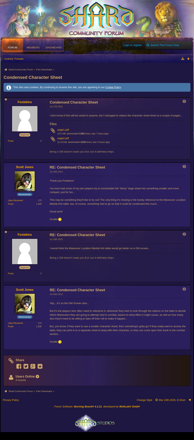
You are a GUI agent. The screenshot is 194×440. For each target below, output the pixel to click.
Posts (10, 141)
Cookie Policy (113, 87)
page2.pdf (63, 138)
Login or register (132, 45)
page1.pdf (63, 129)
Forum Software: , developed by (97, 406)
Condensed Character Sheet (33, 77)
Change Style (144, 400)
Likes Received (15, 200)
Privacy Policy (11, 400)
